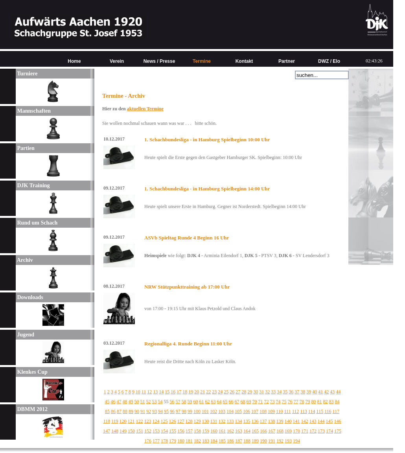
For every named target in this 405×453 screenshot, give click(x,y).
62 (207, 401)
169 (288, 431)
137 (263, 421)
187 (238, 441)
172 (313, 431)
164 (246, 431)
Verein (117, 61)
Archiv (24, 260)
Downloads (29, 297)
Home (74, 61)
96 (172, 411)
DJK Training (33, 185)
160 (213, 431)
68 (243, 401)
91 (142, 411)
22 (208, 392)
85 (107, 411)
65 (225, 401)
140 (288, 421)
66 (231, 401)
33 (273, 392)
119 (114, 421)
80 (313, 401)
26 (232, 392)
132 (222, 421)
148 (114, 431)
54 (160, 401)
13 (155, 392)
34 (279, 392)
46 (113, 401)
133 (230, 421)
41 (320, 392)
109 (271, 411)
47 (119, 401)
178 (164, 441)
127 (180, 421)
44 (338, 392)
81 (319, 401)
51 (142, 401)
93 (154, 411)
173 (321, 431)
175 (337, 431)
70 (254, 401)
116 (327, 411)
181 (189, 441)
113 (303, 411)
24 (220, 392)
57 (178, 401)
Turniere (26, 74)
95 (166, 411)
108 (263, 411)
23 (214, 392)
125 (164, 421)
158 (197, 431)
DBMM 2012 (32, 409)
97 (178, 411)
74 (278, 401)
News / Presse (159, 61)
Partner (286, 61)
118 (106, 421)
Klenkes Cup (32, 372)
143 (313, 421)
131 (213, 421)
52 (148, 401)
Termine (202, 61)
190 (263, 441)
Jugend (25, 335)
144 (321, 421)
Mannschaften (33, 111)
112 (295, 411)
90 (136, 411)
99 (190, 411)
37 (297, 392)
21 (202, 392)
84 (337, 401)
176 (147, 441)
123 (147, 421)
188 (246, 441)
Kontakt (244, 61)
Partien (25, 148)
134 (238, 421)
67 (237, 401)
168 (280, 431)
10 (138, 392)
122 (139, 421)
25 (226, 392)
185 (222, 441)
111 (287, 411)
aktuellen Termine (145, 108)
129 (197, 421)
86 (113, 411)
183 (205, 441)
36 (291, 392)
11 (144, 392)
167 (271, 431)
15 (167, 392)
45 (107, 401)
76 (290, 401)
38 (302, 392)
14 (161, 392)
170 (296, 431)
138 (271, 421)
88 (125, 411)
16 (173, 392)
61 (201, 401)
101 (205, 411)
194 (296, 441)
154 (164, 431)
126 (172, 421)
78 (302, 401)
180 (180, 441)
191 (271, 441)
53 (154, 401)
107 (254, 411)
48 (125, 401)
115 (319, 411)
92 (148, 411)
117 (335, 411)
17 (179, 392)
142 (304, 421)
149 (123, 431)
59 (190, 401)
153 (156, 431)
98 (184, 411)
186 (230, 441)
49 (131, 401)
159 (205, 431)
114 (311, 411)
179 (172, 441)
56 (172, 401)
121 (131, 421)
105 (238, 411)
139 (280, 421)
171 (304, 431)
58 (184, 401)
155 (172, 431)
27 (238, 392)
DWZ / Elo (329, 61)
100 (197, 411)
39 (308, 392)
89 (131, 411)
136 (255, 421)
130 (205, 421)
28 (243, 392)
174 (329, 431)
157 (189, 431)
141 (296, 421)
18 (184, 392)
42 (326, 392)
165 (255, 431)
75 (284, 401)
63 (213, 401)
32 (267, 392)
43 (332, 392)
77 (296, 401)
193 (288, 441)
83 (331, 401)
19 (190, 392)
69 (249, 401)
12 (149, 392)
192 (280, 441)
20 (196, 392)
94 (160, 411)
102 (213, 411)
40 (314, 392)
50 (136, 401)
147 (106, 431)
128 (189, 421)
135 (246, 421)
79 (308, 401)
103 (221, 411)
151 (139, 431)
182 (197, 441)
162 (230, 431)
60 (195, 401)
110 (279, 411)
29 (249, 392)
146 (337, 421)
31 (261, 392)
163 (238, 431)
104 (230, 411)
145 (329, 421)
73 (272, 401)
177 (156, 441)
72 (266, 401)
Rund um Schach (36, 223)
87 (119, 411)
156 (180, 431)
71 (260, 401)
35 (285, 392)
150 (131, 431)
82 (325, 401)
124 (156, 421)
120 (123, 421)
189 (255, 441)
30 (255, 392)
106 (246, 411)
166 (263, 431)
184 (213, 441)
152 (147, 431)
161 (222, 431)
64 (219, 401)
